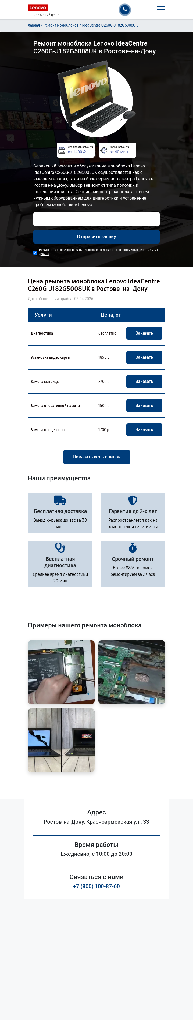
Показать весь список (97, 457)
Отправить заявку (96, 237)
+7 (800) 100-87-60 (96, 886)
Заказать (144, 333)
